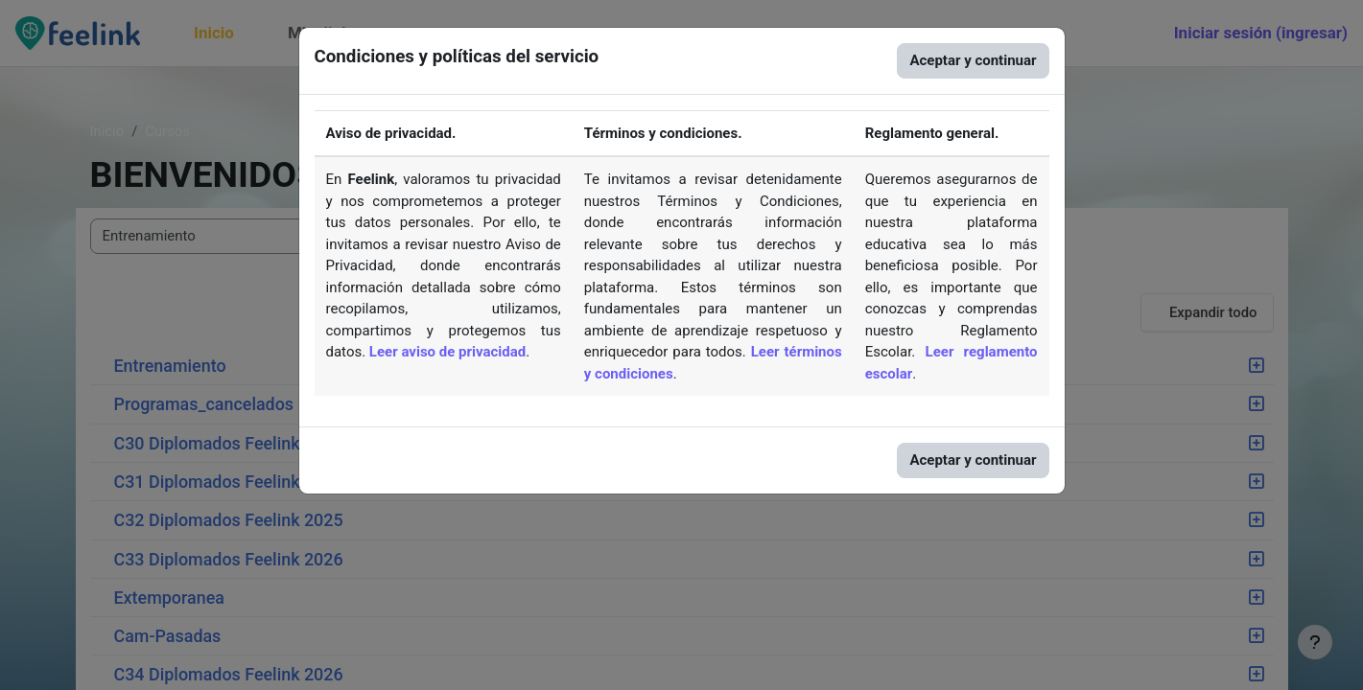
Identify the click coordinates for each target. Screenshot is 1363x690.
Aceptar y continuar (972, 60)
